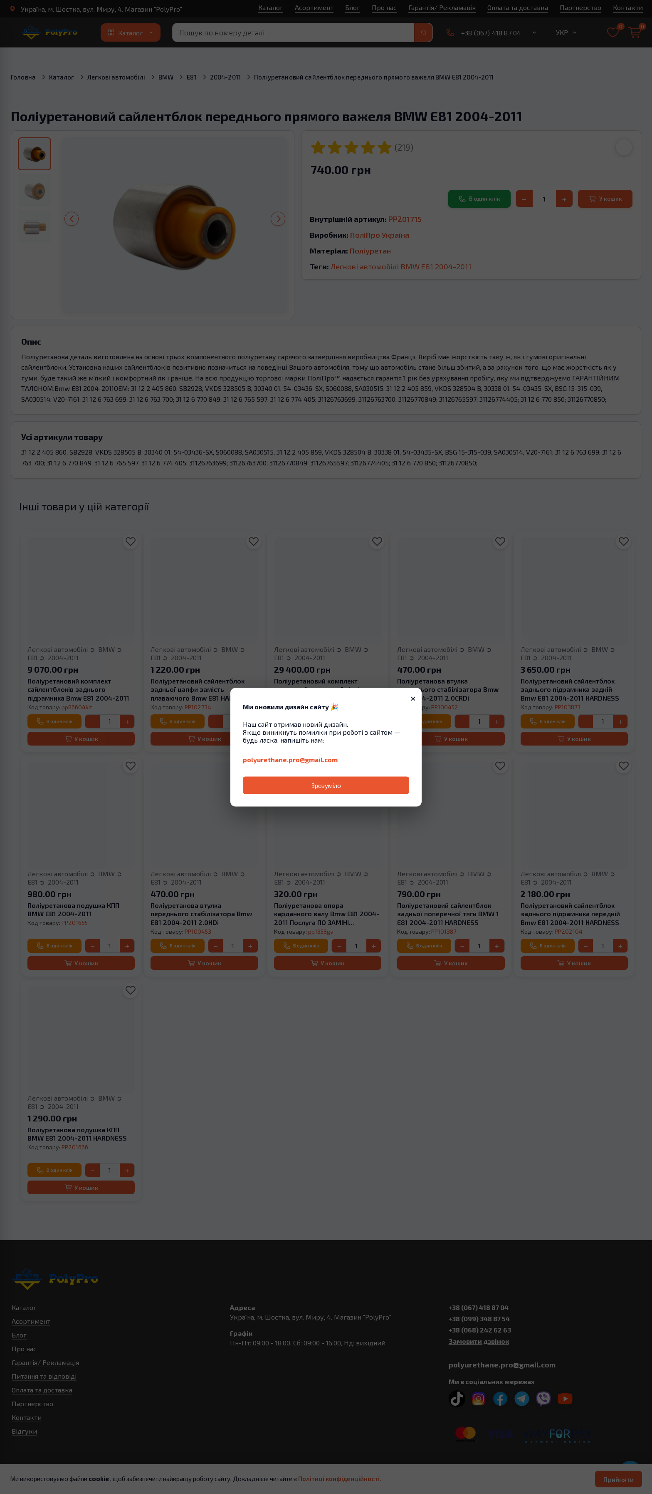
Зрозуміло (326, 785)
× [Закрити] (413, 697)
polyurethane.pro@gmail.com (290, 759)
